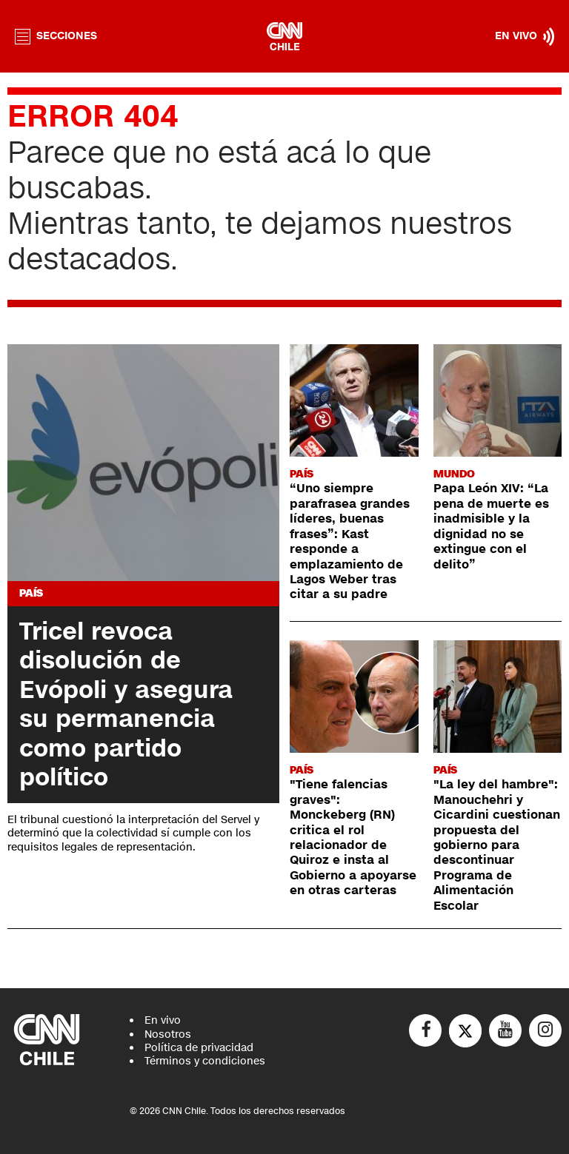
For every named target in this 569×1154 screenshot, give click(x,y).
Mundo (454, 474)
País (31, 593)
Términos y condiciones (204, 1061)
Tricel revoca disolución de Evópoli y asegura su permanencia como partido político (126, 704)
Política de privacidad (198, 1048)
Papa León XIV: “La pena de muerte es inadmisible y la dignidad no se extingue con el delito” (491, 526)
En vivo (162, 1020)
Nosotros (167, 1034)
